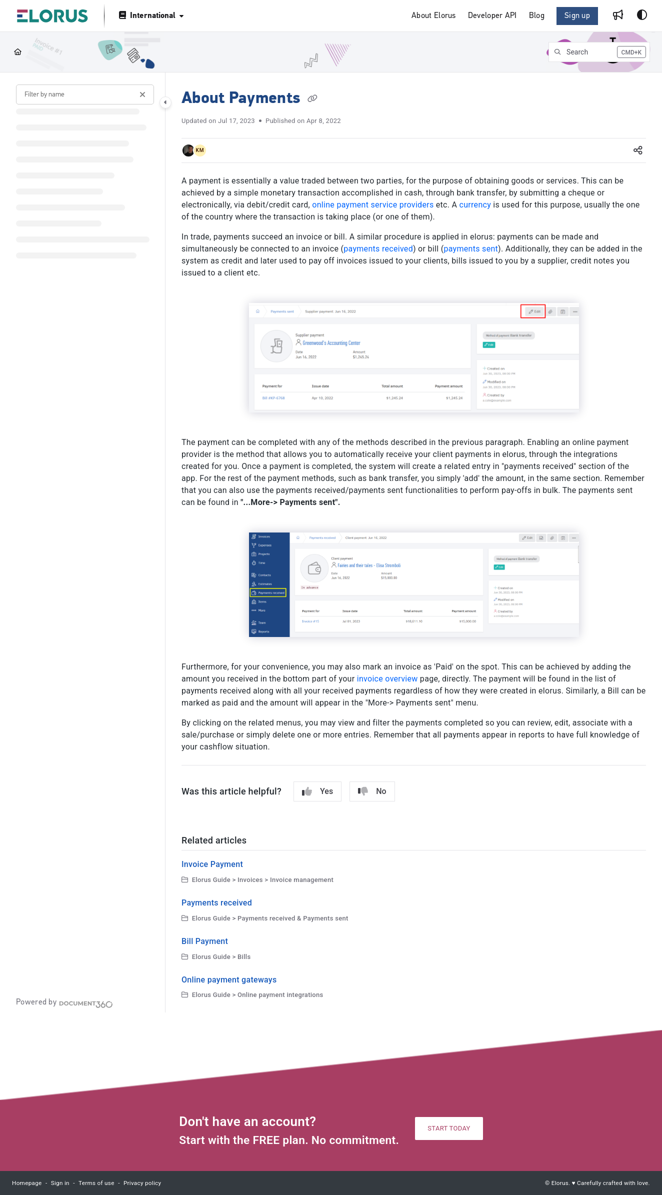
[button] (599, 52)
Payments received (217, 903)
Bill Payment (205, 941)
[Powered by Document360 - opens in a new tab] (64, 1003)
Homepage (27, 1183)
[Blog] (536, 16)
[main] (414, 542)
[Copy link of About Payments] (312, 99)
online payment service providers (373, 205)
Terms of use (96, 1183)
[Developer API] (492, 16)
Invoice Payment (212, 864)
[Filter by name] (85, 94)
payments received (378, 249)
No (372, 791)
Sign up (577, 16)
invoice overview (387, 679)
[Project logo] (52, 16)
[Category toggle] (166, 102)
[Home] (18, 52)
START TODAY (449, 1128)
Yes (317, 791)
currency (476, 205)
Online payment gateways (229, 979)
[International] (150, 15)
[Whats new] (618, 16)
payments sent (471, 249)
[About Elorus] (434, 16)
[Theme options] (642, 16)
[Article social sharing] (638, 150)
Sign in (60, 1183)
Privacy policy (142, 1183)
